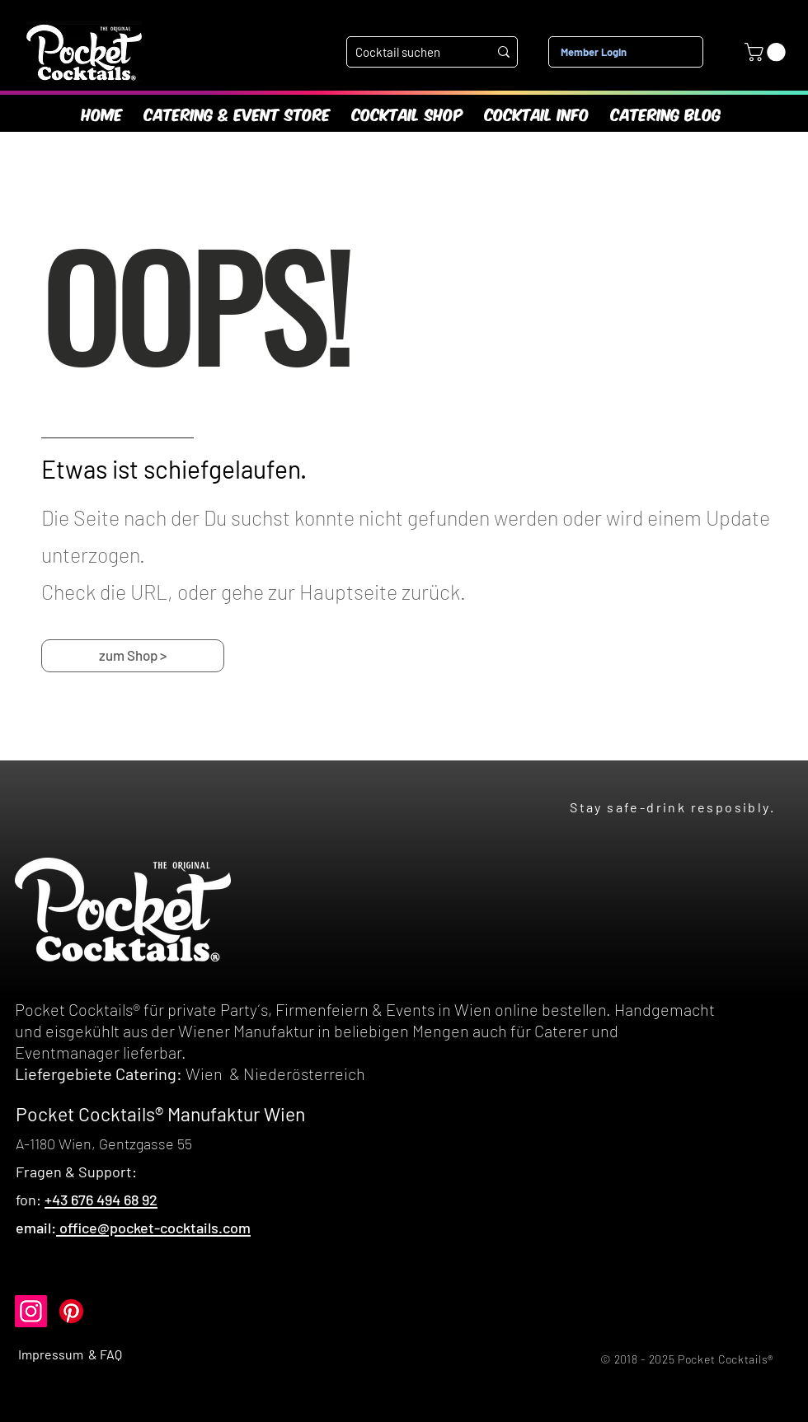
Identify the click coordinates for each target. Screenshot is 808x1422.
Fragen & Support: (76, 1171)
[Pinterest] (71, 1311)
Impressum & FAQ (70, 1354)
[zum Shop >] (132, 655)
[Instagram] (31, 1311)
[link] (767, 52)
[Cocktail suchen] (409, 52)
